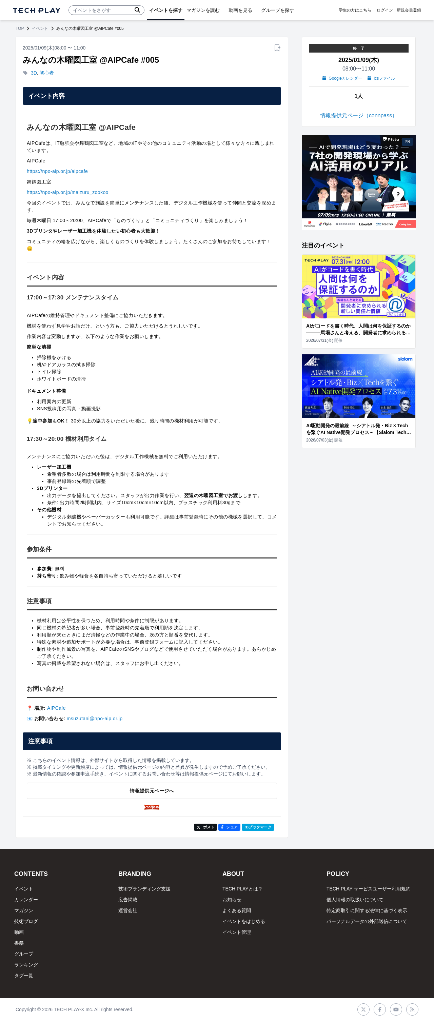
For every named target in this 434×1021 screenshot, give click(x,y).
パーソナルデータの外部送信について (367, 921)
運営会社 (127, 910)
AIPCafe (56, 708)
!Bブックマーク (258, 827)
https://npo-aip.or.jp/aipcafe (57, 171)
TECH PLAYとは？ (242, 888)
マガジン (23, 910)
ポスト (206, 827)
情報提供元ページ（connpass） (359, 115)
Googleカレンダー (342, 78)
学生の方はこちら (355, 10)
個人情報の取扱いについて (355, 899)
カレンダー (26, 899)
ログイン (385, 10)
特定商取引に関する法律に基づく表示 (367, 910)
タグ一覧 (23, 975)
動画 (19, 932)
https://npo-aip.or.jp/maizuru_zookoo (67, 192)
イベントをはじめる (243, 921)
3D (34, 73)
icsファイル (381, 78)
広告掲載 (127, 899)
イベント (40, 28)
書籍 (19, 943)
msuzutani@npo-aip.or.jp (95, 718)
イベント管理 (236, 932)
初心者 (47, 73)
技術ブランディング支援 (144, 888)
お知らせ (231, 899)
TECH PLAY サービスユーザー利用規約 (369, 888)
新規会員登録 (409, 10)
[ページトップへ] (36, 10)
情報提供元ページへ (152, 790)
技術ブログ (26, 921)
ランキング (26, 964)
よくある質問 (236, 910)
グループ (23, 954)
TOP (20, 28)
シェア (229, 827)
